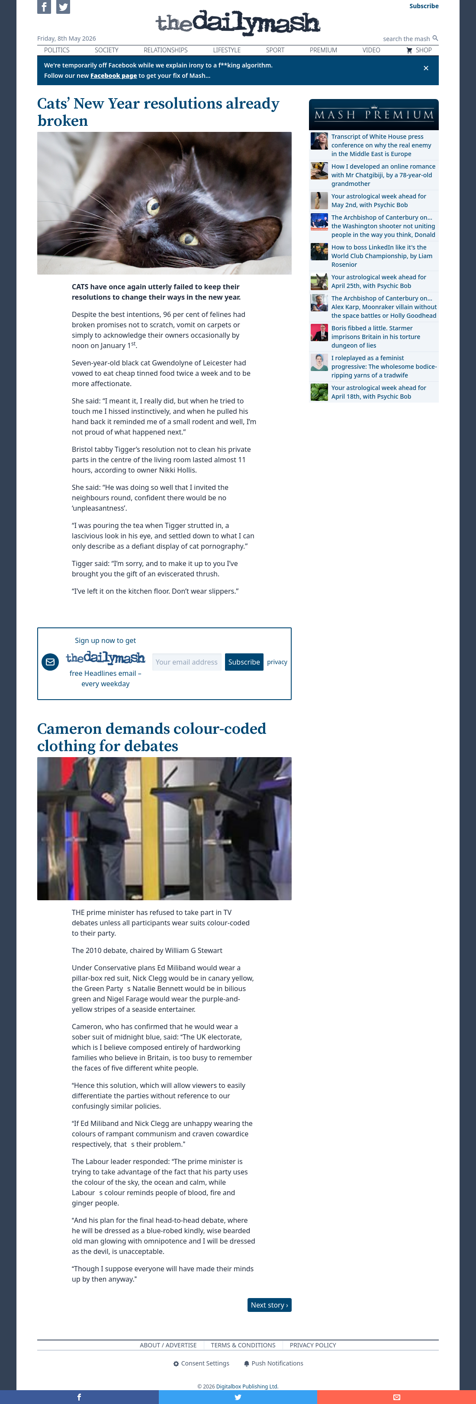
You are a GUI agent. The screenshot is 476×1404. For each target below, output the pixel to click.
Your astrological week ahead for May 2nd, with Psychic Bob (378, 200)
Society (106, 50)
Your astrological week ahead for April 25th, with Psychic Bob (378, 281)
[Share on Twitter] (238, 1397)
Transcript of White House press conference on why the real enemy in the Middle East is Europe (381, 145)
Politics (57, 50)
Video (371, 50)
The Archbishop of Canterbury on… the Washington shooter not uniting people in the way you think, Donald (383, 226)
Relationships (166, 50)
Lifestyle (227, 50)
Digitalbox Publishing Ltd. (247, 1386)
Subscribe (244, 662)
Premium (323, 50)
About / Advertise (168, 1345)
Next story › (269, 1305)
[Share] (396, 1397)
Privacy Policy (313, 1345)
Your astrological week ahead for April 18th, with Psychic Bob (378, 392)
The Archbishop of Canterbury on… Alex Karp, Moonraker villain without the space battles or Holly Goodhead (384, 307)
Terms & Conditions (243, 1345)
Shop (419, 50)
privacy (277, 662)
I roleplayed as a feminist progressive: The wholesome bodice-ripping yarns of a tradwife (384, 366)
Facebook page (113, 75)
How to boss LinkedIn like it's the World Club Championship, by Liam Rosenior (381, 256)
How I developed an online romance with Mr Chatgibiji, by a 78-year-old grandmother (383, 175)
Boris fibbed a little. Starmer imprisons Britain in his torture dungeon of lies (375, 336)
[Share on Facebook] (79, 1397)
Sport (275, 50)
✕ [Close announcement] (426, 68)
